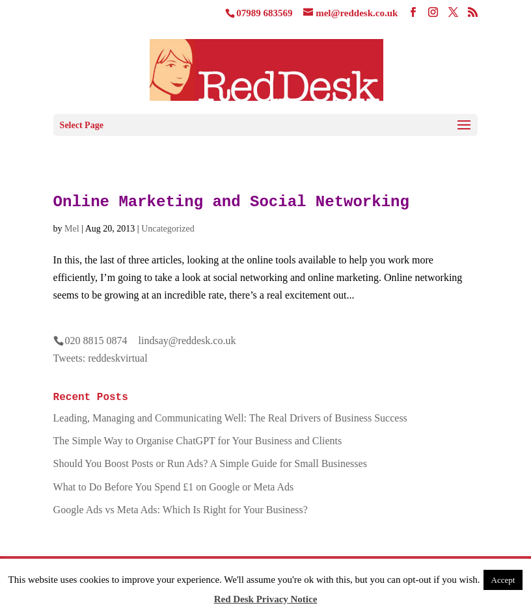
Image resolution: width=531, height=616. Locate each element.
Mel (71, 229)
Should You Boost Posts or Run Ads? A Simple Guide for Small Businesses (210, 463)
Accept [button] (503, 580)
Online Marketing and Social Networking (231, 202)
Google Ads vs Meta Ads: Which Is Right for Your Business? (180, 509)
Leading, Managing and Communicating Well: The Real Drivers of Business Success (230, 417)
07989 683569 (264, 13)
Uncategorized (168, 229)
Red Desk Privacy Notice (266, 599)
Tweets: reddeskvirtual (100, 358)
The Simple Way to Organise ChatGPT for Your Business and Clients (197, 440)
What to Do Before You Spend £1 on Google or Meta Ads (173, 486)
